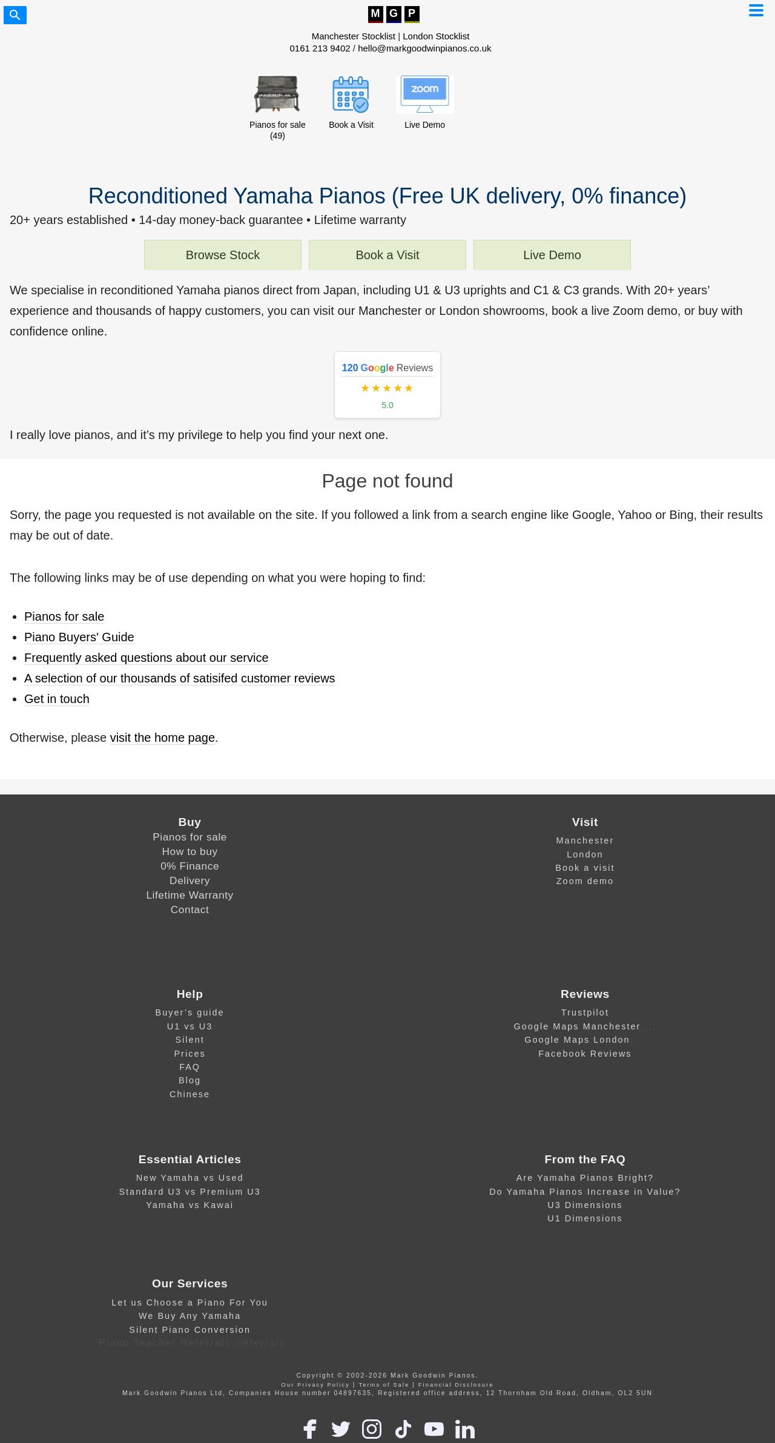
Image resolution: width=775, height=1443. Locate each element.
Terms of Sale (383, 1385)
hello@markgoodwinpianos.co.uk (424, 48)
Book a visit (585, 868)
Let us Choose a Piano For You (189, 1302)
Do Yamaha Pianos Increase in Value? (585, 1192)
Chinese (190, 1094)
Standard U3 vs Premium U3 (189, 1192)
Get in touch (57, 698)
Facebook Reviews (585, 1053)
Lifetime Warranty (189, 895)
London (585, 854)
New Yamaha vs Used (190, 1178)
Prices (189, 1053)
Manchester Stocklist (353, 36)
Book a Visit (387, 255)
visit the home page (162, 737)
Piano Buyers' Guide (79, 637)
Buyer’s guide (190, 1012)
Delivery (190, 880)
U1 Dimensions (584, 1218)
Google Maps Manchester (577, 1026)
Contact (190, 909)
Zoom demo (585, 881)
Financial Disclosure (456, 1385)
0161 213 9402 (320, 48)
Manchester (585, 840)
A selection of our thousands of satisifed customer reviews (179, 678)
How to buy (190, 851)
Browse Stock (223, 255)
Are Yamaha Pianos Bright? (585, 1178)
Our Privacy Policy (316, 1385)
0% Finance (189, 866)
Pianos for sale (64, 616)
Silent (189, 1040)
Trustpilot (585, 1012)
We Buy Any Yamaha (190, 1316)
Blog (190, 1080)
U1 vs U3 (190, 1026)
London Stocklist (436, 36)
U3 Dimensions (584, 1205)
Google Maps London (577, 1040)
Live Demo (552, 255)
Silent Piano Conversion (190, 1330)
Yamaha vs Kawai (190, 1205)
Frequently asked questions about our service (146, 657)
